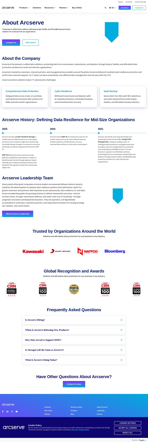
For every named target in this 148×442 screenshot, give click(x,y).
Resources (50, 8)
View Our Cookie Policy (80, 430)
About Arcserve (102, 407)
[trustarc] (142, 440)
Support (120, 2)
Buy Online (77, 8)
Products (24, 8)
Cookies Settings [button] (128, 423)
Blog (72, 414)
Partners (64, 8)
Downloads (129, 2)
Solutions (37, 8)
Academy (74, 410)
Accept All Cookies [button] (128, 428)
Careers (99, 414)
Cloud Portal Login (140, 2)
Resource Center (76, 407)
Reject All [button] (128, 433)
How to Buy (48, 410)
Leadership (101, 410)
